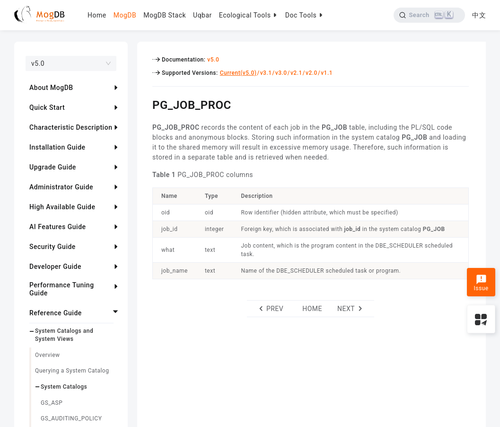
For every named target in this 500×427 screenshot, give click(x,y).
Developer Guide (55, 266)
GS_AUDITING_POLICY (71, 418)
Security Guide (52, 246)
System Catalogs (64, 386)
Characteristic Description (70, 127)
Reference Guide (55, 313)
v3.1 (266, 73)
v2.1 (296, 73)
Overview (47, 355)
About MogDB (51, 87)
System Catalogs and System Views (64, 335)
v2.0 (311, 73)
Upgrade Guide (52, 167)
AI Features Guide (57, 227)
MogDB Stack (164, 15)
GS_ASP (51, 403)
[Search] (429, 15)
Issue (481, 283)
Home (97, 15)
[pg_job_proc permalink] (145, 103)
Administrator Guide (61, 187)
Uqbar (202, 15)
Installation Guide (57, 147)
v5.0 (213, 59)
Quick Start (47, 107)
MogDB (125, 15)
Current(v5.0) (238, 73)
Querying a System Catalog (72, 370)
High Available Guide (62, 207)
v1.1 (327, 73)
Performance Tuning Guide (61, 289)
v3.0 (281, 73)
